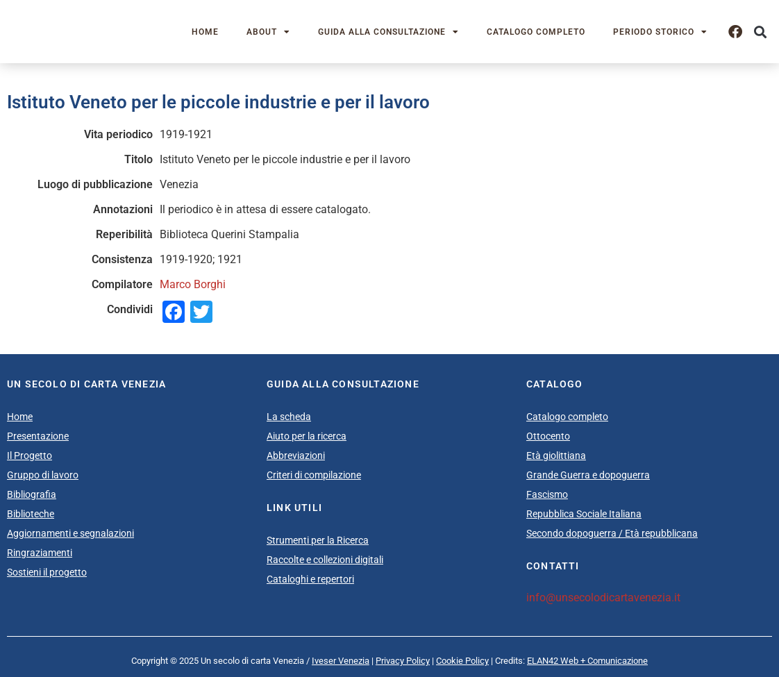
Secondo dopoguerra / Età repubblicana (612, 533)
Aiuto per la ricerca (306, 436)
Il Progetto (29, 455)
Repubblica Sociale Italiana (584, 513)
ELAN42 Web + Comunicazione (587, 660)
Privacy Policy (403, 660)
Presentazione (38, 436)
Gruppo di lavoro (42, 474)
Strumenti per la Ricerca (318, 540)
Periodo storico (660, 32)
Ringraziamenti (39, 552)
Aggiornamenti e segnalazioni (70, 533)
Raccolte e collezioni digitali (325, 559)
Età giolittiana (556, 455)
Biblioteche (30, 513)
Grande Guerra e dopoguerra (588, 474)
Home (205, 32)
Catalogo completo (536, 32)
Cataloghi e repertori (310, 579)
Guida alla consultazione (388, 32)
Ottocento (548, 436)
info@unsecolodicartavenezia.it (603, 597)
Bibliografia (31, 494)
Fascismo (547, 494)
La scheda (289, 416)
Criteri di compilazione (314, 474)
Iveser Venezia (340, 660)
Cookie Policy (462, 660)
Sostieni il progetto (47, 572)
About (268, 32)
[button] (760, 31)
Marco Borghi (193, 284)
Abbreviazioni (296, 455)
